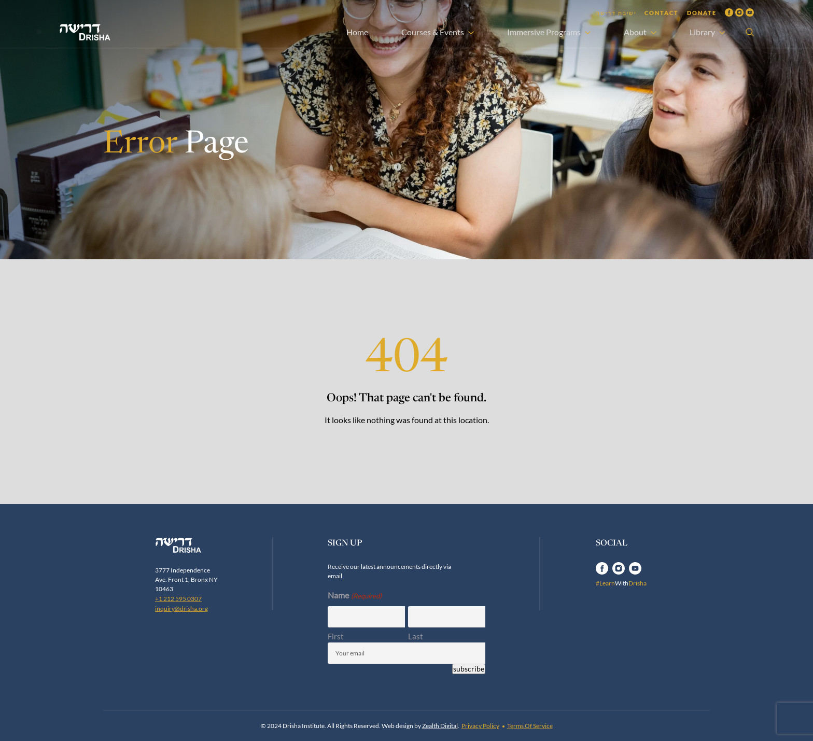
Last (415, 636)
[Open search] (750, 32)
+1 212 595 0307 (178, 599)
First (336, 636)
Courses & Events (432, 32)
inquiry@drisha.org (181, 608)
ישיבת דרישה (616, 13)
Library (702, 32)
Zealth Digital (440, 726)
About (635, 32)
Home (357, 32)
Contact (661, 13)
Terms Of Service (530, 726)
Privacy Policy (480, 726)
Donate (702, 13)
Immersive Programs (544, 32)
